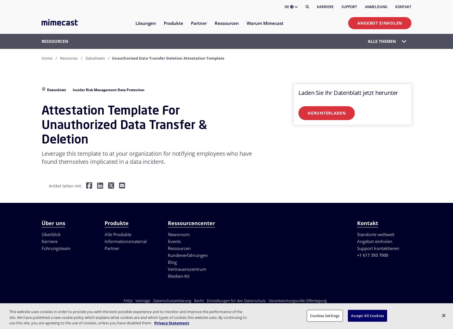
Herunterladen (327, 113)
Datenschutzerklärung (172, 300)
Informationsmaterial (126, 241)
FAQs (128, 300)
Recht (199, 300)
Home (47, 58)
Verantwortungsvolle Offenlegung (298, 300)
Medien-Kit (179, 276)
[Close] (443, 315)
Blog (172, 262)
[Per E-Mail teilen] (122, 186)
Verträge (142, 300)
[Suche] (307, 6)
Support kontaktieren (378, 248)
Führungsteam (56, 248)
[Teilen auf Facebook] (89, 186)
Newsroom (179, 234)
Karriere (325, 6)
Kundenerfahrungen (188, 255)
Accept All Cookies (367, 315)
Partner (112, 248)
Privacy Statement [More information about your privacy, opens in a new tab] (171, 323)
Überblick (51, 234)
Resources (69, 58)
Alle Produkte (118, 234)
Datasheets (95, 58)
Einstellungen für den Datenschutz (236, 300)
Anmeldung (376, 6)
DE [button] (291, 6)
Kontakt (403, 6)
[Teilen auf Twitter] (111, 186)
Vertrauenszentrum (187, 269)
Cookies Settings (324, 315)
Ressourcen (179, 248)
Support (349, 6)
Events (174, 241)
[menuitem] (145, 27)
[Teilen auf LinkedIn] (100, 186)
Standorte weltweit (375, 234)
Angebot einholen (379, 23)
